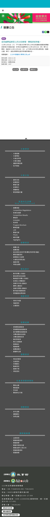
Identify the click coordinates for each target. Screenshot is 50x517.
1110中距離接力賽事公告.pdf (20, 54)
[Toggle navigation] (3, 10)
